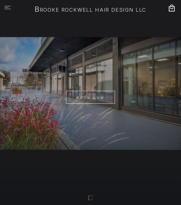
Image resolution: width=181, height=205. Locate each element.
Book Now (90, 98)
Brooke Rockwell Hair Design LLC (90, 10)
